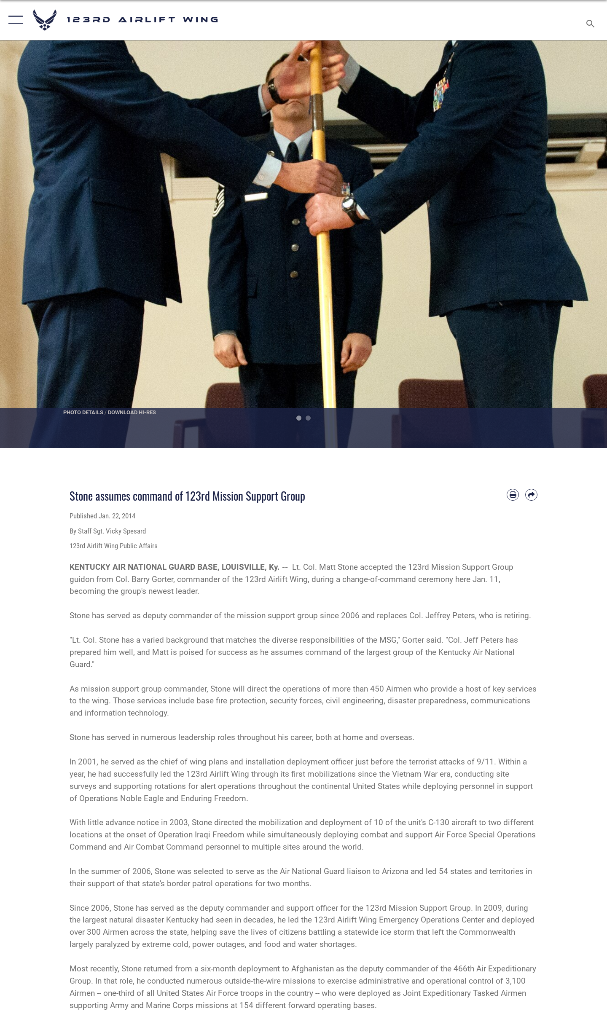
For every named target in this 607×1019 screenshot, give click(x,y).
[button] (13, 20)
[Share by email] (531, 495)
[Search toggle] (591, 20)
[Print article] (513, 495)
